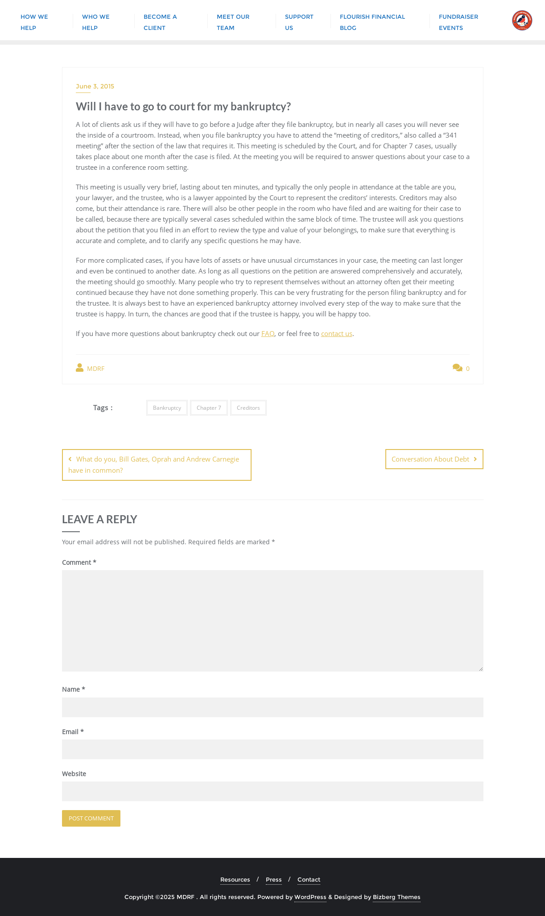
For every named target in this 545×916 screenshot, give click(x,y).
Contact (308, 879)
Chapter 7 (209, 408)
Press (274, 879)
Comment (79, 562)
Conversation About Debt (430, 458)
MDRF (90, 368)
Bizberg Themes (397, 896)
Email (73, 731)
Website (74, 773)
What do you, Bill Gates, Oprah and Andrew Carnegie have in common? (153, 464)
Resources (235, 879)
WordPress (310, 896)
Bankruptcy (167, 408)
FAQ (267, 333)
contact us (336, 333)
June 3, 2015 (95, 86)
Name (73, 689)
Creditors (248, 408)
